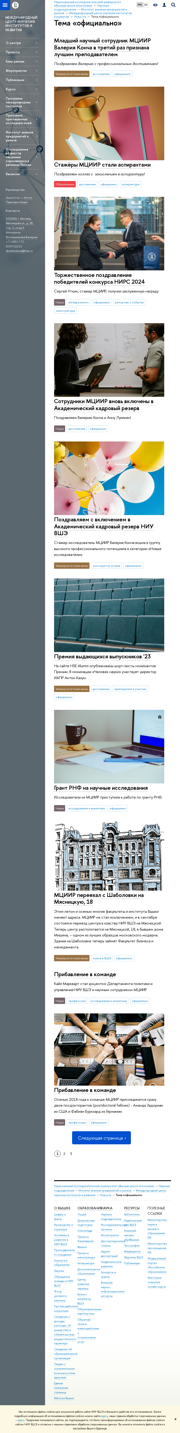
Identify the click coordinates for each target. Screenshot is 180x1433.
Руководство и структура (63, 1227)
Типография (132, 1245)
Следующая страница (101, 1138)
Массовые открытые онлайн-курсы (157, 1282)
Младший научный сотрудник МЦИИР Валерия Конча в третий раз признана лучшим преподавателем (102, 47)
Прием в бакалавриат (85, 1239)
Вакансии (13, 174)
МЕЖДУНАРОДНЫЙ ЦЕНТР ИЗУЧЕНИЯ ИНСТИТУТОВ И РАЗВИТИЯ (21, 23)
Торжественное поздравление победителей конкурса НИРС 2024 (99, 278)
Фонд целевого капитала (60, 1295)
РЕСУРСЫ (132, 1208)
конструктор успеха (106, 566)
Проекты (13, 52)
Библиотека (131, 1214)
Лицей (81, 1214)
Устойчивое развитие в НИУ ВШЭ (61, 1239)
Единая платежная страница (61, 1387)
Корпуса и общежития (61, 1263)
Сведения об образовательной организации (65, 1353)
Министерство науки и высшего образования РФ (157, 1229)
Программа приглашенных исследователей (19, 119)
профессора (77, 1001)
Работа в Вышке (64, 1398)
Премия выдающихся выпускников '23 (102, 656)
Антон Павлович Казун (19, 199)
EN (145, 4)
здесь (104, 1416)
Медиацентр (132, 1251)
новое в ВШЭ (102, 958)
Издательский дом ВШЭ (133, 1223)
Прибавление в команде (85, 974)
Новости (105, 1195)
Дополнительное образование (88, 1271)
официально (122, 74)
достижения (101, 74)
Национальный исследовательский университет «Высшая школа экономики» (104, 1186)
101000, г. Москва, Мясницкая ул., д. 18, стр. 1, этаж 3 (19, 223)
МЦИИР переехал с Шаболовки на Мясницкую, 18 (99, 898)
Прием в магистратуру (86, 1255)
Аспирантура (85, 1263)
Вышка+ (82, 1247)
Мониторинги (110, 1235)
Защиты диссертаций (109, 1254)
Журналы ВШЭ (133, 1257)
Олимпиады (84, 1231)
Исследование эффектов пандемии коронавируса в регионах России (18, 157)
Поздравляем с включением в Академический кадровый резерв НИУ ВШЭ (103, 526)
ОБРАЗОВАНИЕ (89, 1208)
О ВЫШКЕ (62, 1208)
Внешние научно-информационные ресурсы (113, 1289)
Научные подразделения (111, 1216)
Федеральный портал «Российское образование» (157, 1265)
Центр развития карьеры (83, 1283)
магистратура (65, 311)
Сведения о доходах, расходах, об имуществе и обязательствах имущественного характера (65, 1330)
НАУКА (106, 1208)
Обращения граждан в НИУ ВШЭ (63, 1281)
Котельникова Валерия (21, 237)
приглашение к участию (130, 689)
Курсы (10, 89)
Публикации (15, 80)
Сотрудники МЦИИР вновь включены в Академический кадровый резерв (104, 404)
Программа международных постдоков (18, 102)
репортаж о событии (129, 302)
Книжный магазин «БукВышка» (131, 1235)
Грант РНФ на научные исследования (101, 788)
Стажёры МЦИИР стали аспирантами (102, 164)
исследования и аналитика (86, 808)
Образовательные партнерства (89, 1311)
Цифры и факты (60, 1216)
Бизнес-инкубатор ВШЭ (84, 1298)
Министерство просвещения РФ (157, 1248)
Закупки (59, 1271)
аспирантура (130, 184)
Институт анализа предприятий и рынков (19, 136)
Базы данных (15, 61)
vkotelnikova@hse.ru (19, 251)
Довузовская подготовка (86, 1223)
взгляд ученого (78, 302)
